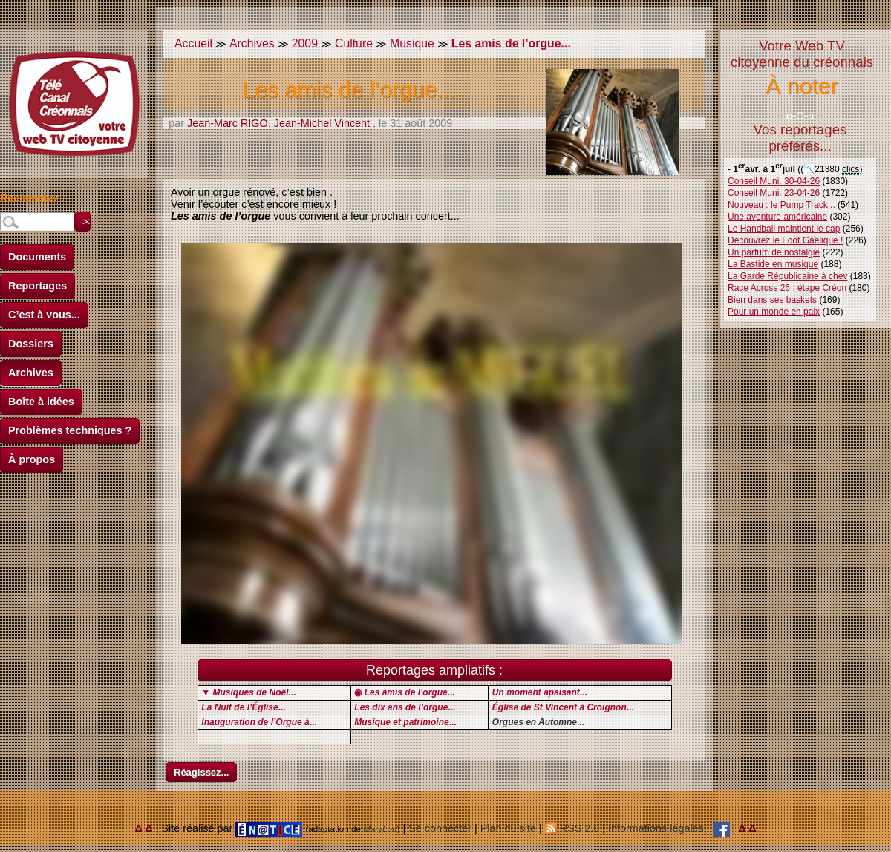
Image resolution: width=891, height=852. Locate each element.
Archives (30, 373)
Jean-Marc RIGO (227, 123)
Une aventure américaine (777, 217)
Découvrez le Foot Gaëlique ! (785, 240)
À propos (31, 459)
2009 (305, 43)
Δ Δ (144, 828)
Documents (37, 257)
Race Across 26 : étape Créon (787, 288)
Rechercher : (32, 200)
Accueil (193, 43)
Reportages (37, 286)
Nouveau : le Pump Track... (781, 205)
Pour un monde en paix (774, 312)
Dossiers (30, 344)
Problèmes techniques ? (69, 430)
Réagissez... (201, 772)
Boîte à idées (41, 401)
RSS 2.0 (572, 828)
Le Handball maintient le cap (784, 228)
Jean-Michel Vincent (322, 123)
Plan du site (508, 828)
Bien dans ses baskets (772, 300)
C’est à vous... (44, 315)
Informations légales (656, 828)
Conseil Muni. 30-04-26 (774, 181)
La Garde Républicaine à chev (787, 276)
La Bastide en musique (773, 264)
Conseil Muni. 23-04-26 (774, 193)
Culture (354, 43)
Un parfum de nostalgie (774, 252)
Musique (412, 43)
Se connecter (439, 828)
